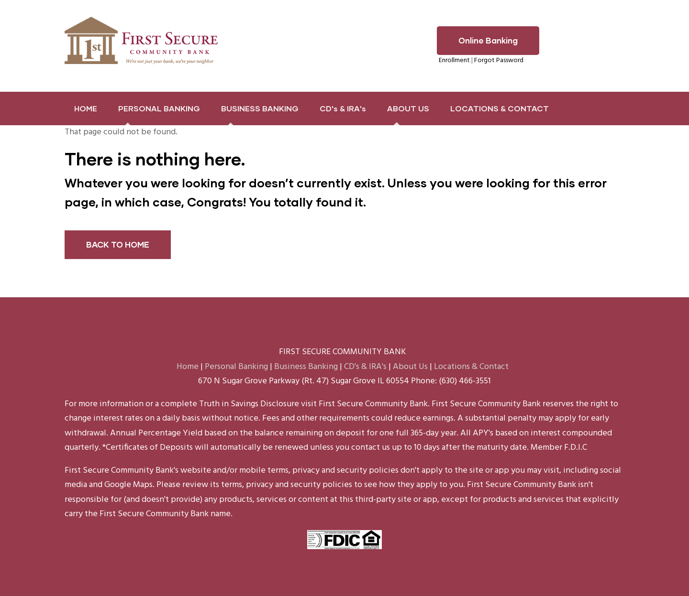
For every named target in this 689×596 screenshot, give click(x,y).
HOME (85, 108)
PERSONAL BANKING (159, 108)
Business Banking (306, 367)
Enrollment (454, 60)
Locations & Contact (471, 367)
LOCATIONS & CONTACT (499, 108)
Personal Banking (236, 367)
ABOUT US (408, 108)
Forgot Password (498, 60)
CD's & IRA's (343, 108)
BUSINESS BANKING (260, 108)
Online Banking (488, 40)
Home (188, 367)
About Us (410, 367)
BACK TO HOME (117, 244)
